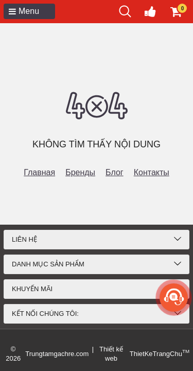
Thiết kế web (111, 353)
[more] (174, 297)
